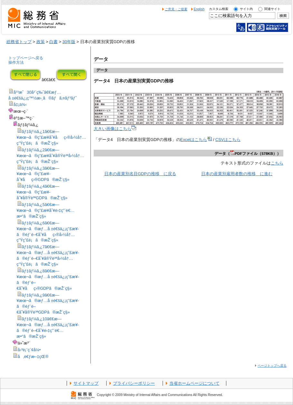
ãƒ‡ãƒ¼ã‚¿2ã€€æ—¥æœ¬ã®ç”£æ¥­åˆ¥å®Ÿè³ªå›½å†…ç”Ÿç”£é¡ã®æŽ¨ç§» (50, 155)
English (199, 9)
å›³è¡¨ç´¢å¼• (29, 349)
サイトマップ (86, 383)
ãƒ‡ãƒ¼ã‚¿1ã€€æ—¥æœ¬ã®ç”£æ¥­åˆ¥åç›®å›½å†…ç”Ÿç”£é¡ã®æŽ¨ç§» (51, 137)
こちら (277, 163)
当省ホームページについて (194, 383)
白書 (53, 41)
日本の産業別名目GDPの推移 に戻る (140, 173)
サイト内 (246, 9)
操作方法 (16, 62)
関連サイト (272, 9)
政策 (40, 41)
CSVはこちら (228, 139)
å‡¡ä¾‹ (20, 104)
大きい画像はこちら (115, 128)
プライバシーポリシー (134, 383)
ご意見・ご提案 (176, 9)
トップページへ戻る (25, 58)
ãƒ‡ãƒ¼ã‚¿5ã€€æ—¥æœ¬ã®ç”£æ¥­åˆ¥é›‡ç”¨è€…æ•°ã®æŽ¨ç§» (46, 210)
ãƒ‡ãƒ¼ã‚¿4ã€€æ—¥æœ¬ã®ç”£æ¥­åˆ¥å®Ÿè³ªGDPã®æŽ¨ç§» (42, 192)
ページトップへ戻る (272, 365)
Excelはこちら (196, 139)
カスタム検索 (218, 9)
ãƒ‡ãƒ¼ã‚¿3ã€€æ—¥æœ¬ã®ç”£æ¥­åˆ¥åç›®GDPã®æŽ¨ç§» (43, 174)
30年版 (68, 41)
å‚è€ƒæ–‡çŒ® (33, 356)
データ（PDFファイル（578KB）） (247, 153)
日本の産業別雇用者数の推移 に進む (236, 173)
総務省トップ (19, 41)
